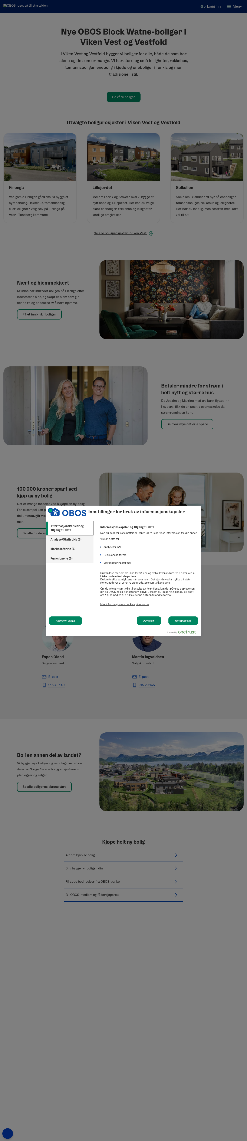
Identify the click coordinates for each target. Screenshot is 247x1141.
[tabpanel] (149, 568)
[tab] (69, 528)
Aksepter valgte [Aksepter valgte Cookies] (65, 620)
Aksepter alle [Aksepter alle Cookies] (183, 620)
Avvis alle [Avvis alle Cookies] (149, 620)
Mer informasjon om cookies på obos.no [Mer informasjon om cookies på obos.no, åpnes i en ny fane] (124, 604)
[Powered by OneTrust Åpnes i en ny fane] (183, 633)
